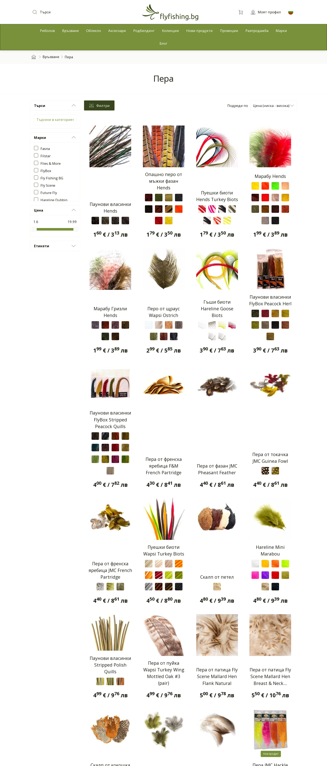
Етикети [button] (55, 245)
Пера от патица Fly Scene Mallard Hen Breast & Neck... (270, 678)
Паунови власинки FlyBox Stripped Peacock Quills (110, 420)
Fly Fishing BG (51, 178)
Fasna (45, 148)
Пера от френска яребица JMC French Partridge (110, 572)
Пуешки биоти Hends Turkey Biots (217, 196)
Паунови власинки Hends (110, 207)
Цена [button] (55, 210)
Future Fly (48, 192)
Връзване (51, 56)
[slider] (34, 229)
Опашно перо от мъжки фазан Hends (163, 181)
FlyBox (45, 170)
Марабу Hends (270, 176)
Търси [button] (55, 105)
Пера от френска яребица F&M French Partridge (164, 467)
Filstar (45, 155)
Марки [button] (55, 137)
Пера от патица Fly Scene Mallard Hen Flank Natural (217, 678)
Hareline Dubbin (53, 200)
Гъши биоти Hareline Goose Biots (217, 309)
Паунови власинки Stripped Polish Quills (110, 666)
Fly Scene (47, 185)
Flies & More (50, 163)
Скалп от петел (217, 579)
